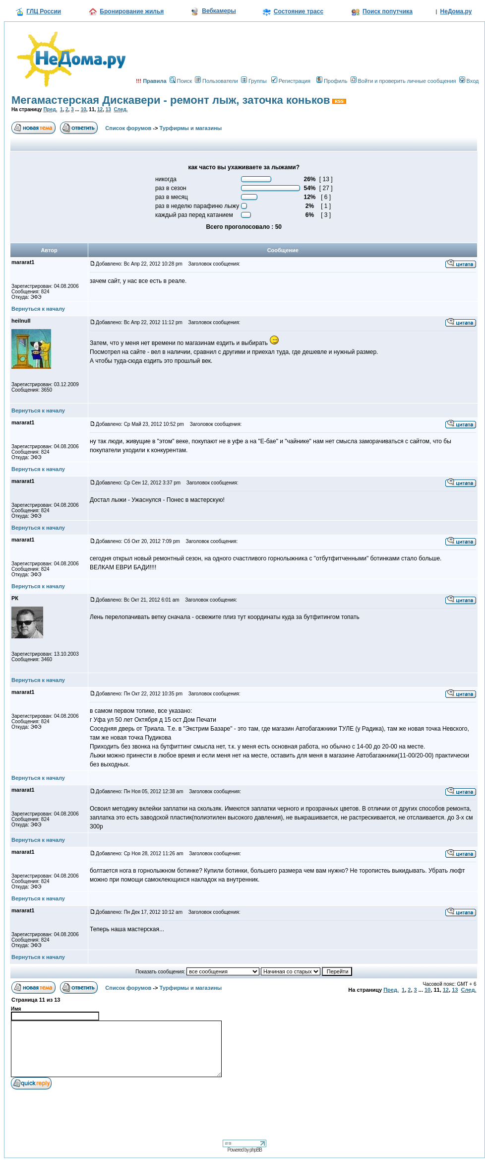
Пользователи (216, 81)
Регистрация (290, 81)
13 (108, 109)
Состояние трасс (298, 11)
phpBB (255, 1150)
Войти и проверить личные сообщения (403, 81)
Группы (254, 81)
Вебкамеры (219, 10)
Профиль (332, 81)
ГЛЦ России (43, 11)
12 (100, 109)
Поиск (181, 81)
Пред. (50, 109)
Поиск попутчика (388, 11)
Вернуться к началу (38, 309)
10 (83, 109)
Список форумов (128, 128)
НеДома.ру (456, 11)
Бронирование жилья (132, 11)
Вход (469, 81)
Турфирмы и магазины (191, 128)
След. (120, 109)
